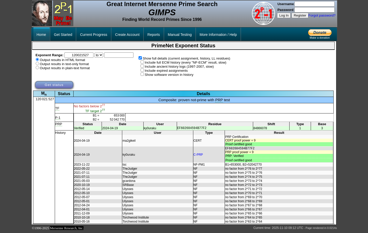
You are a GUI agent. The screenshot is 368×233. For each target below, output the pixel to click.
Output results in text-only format (64, 64)
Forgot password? (322, 15)
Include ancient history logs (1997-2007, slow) (179, 66)
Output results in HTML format (62, 60)
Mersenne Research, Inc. (67, 229)
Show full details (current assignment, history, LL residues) (186, 58)
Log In (284, 15)
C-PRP (198, 155)
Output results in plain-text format (65, 68)
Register (300, 15)
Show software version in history (169, 75)
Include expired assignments (166, 70)
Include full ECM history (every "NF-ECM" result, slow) (185, 62)
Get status (54, 85)
